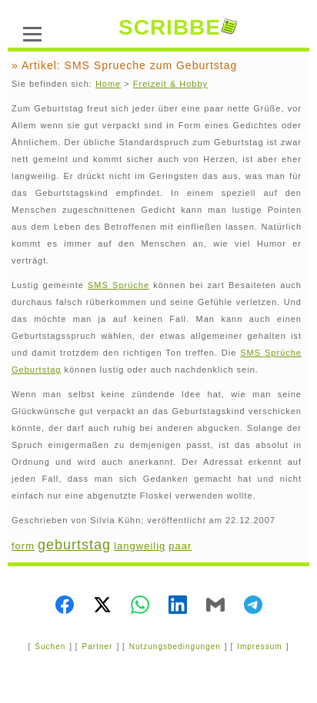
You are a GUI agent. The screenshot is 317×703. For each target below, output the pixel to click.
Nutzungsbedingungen (175, 646)
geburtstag (74, 544)
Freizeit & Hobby (170, 83)
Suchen (50, 646)
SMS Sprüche (118, 285)
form (23, 546)
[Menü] (32, 32)
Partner (97, 646)
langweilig (139, 546)
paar (180, 546)
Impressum (259, 646)
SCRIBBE (177, 27)
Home (108, 83)
